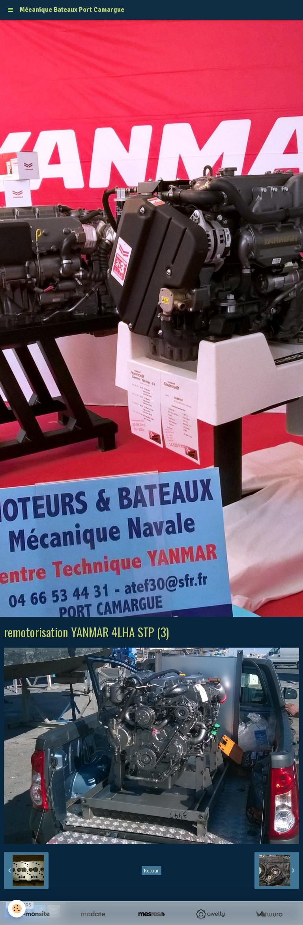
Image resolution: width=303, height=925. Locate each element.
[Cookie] (17, 908)
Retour (151, 870)
